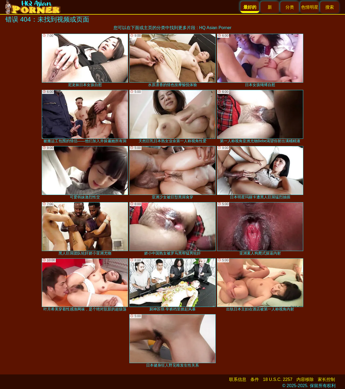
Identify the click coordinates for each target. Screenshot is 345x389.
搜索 (329, 7)
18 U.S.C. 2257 (277, 379)
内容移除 (305, 379)
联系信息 (237, 379)
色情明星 (309, 7)
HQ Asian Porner (215, 27)
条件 (254, 379)
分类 (289, 7)
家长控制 (326, 379)
